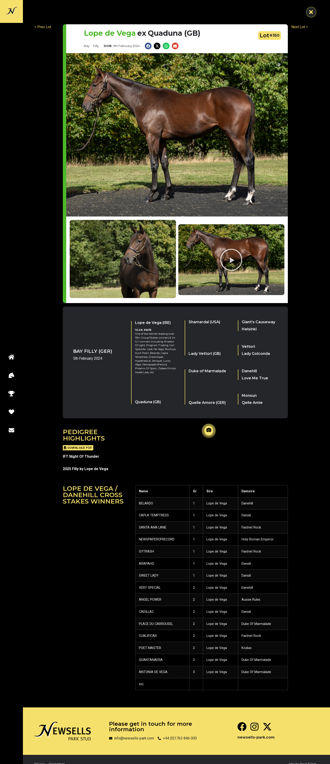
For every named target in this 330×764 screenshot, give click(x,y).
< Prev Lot (42, 27)
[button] (148, 46)
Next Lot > (299, 27)
